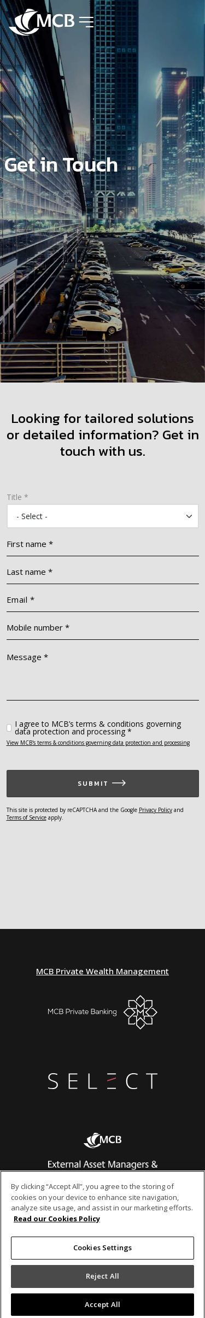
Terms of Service (26, 817)
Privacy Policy (155, 810)
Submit (93, 784)
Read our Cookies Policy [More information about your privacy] (57, 1221)
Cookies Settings (102, 1250)
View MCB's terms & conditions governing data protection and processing (98, 742)
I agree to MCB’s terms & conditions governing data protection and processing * (98, 728)
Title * (17, 497)
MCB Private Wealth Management (102, 971)
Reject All (102, 1278)
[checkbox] (9, 728)
